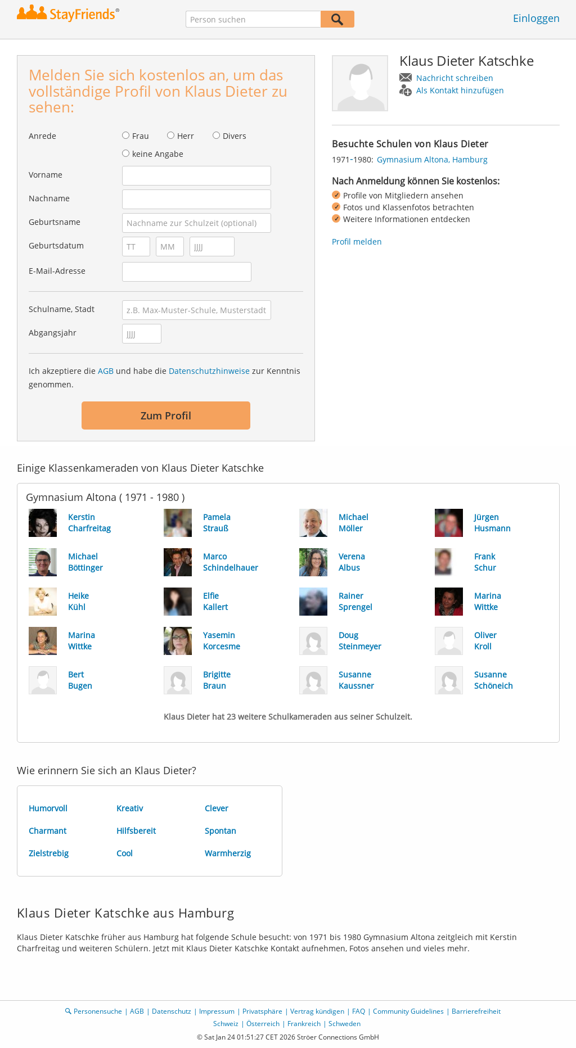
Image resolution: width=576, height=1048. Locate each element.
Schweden (344, 1023)
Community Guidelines (408, 1011)
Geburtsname (54, 221)
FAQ (358, 1011)
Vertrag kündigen (317, 1011)
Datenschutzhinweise (209, 370)
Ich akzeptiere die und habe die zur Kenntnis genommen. (164, 377)
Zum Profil (166, 415)
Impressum (217, 1011)
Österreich (263, 1023)
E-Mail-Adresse (57, 270)
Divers (234, 135)
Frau (140, 135)
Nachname (49, 198)
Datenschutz (171, 1011)
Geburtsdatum (56, 245)
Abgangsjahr (52, 332)
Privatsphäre (262, 1011)
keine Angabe (157, 153)
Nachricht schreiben (454, 78)
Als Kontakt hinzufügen (460, 90)
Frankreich (304, 1023)
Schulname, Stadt (61, 309)
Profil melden (357, 241)
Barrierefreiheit (476, 1011)
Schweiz (225, 1023)
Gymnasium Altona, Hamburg (432, 159)
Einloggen (536, 18)
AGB (106, 370)
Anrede (42, 135)
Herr (185, 135)
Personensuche (98, 1011)
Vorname (45, 174)
